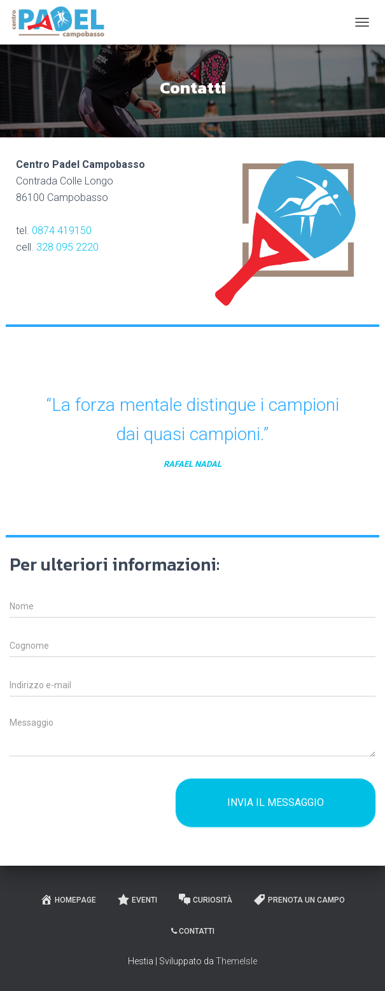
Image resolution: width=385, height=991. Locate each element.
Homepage (68, 899)
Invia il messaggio (275, 802)
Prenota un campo (299, 899)
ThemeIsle (236, 961)
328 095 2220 (67, 247)
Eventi (137, 899)
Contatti (192, 931)
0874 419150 (62, 231)
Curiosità (205, 899)
